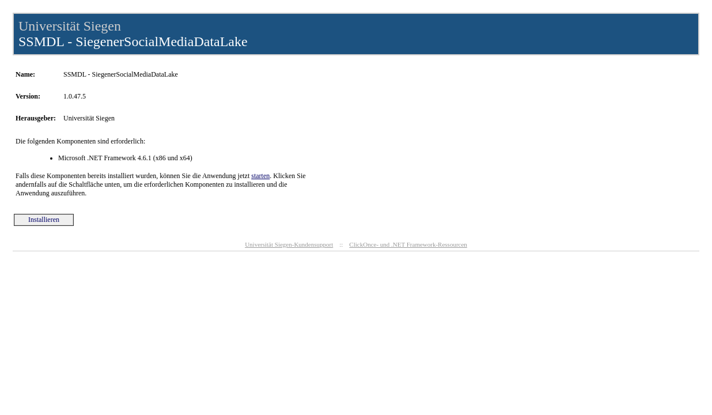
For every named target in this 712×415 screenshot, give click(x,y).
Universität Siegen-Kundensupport (289, 244)
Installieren (43, 220)
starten (260, 176)
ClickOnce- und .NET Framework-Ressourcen (408, 244)
